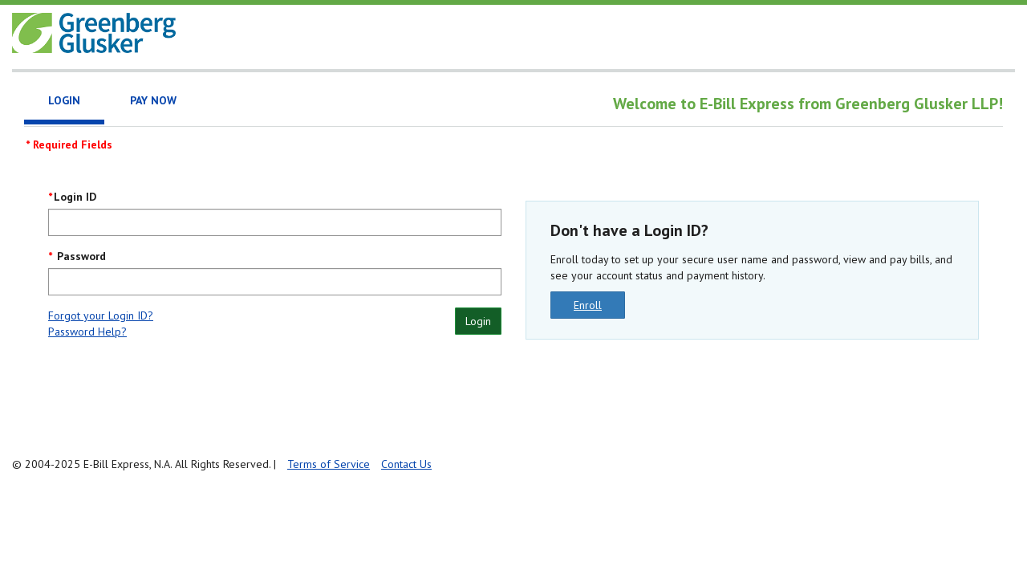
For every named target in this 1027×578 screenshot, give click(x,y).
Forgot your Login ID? (100, 315)
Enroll (588, 305)
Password (80, 256)
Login (478, 321)
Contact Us (406, 464)
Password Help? (87, 331)
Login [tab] (64, 100)
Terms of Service (328, 464)
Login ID (75, 196)
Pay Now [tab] (153, 100)
